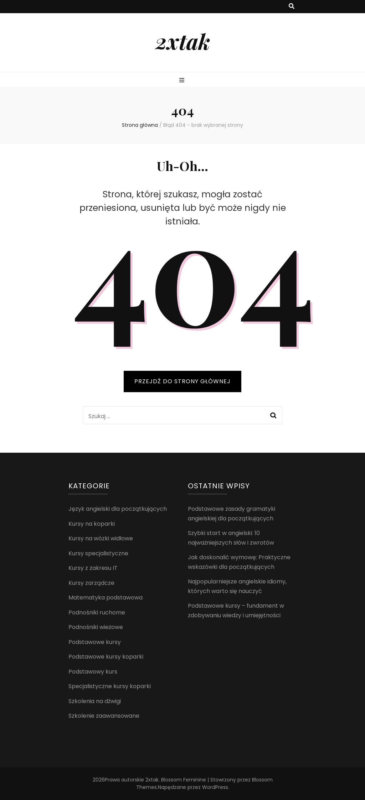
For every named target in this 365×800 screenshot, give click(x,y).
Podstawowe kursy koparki (105, 657)
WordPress (215, 787)
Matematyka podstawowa (105, 597)
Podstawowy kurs (92, 671)
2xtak (182, 41)
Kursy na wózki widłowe (100, 538)
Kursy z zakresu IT (93, 568)
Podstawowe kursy (94, 642)
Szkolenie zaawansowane (103, 716)
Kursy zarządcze (91, 583)
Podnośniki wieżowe (95, 627)
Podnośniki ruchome (96, 612)
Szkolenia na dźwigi (94, 701)
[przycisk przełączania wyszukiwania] (291, 6)
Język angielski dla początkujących (117, 509)
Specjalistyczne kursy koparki (109, 686)
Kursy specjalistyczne (98, 553)
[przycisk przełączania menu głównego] (182, 80)
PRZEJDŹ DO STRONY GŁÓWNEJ (182, 381)
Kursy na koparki (91, 524)
